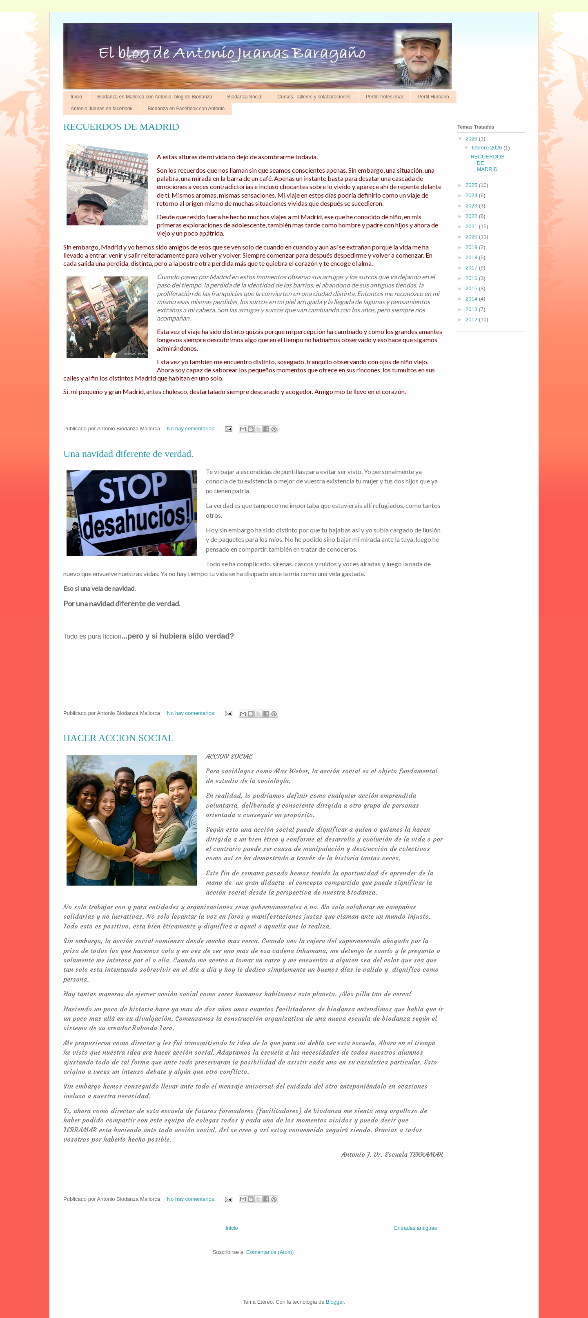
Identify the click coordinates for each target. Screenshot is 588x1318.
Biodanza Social (245, 97)
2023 (472, 206)
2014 (472, 299)
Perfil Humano (433, 97)
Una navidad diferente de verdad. (128, 453)
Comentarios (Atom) (270, 1252)
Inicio (76, 97)
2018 (472, 257)
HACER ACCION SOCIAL (118, 737)
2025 (472, 185)
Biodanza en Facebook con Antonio (186, 108)
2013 (472, 309)
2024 (472, 195)
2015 (472, 288)
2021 (472, 226)
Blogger (335, 1302)
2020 (472, 237)
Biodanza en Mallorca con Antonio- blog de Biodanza (154, 97)
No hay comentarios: (192, 428)
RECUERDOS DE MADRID (121, 126)
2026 (472, 139)
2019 (472, 247)
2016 (472, 278)
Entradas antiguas (415, 1228)
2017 (472, 268)
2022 (472, 216)
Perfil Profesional (384, 97)
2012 (472, 319)
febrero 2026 (487, 148)
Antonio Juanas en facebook (101, 108)
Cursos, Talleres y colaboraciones (314, 97)
